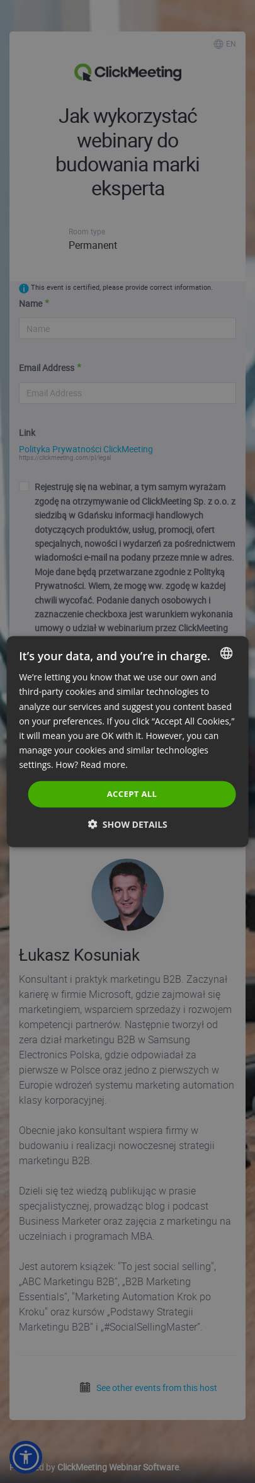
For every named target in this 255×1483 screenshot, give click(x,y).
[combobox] (226, 653)
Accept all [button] (132, 793)
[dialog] (127, 741)
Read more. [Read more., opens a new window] (104, 764)
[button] (127, 823)
